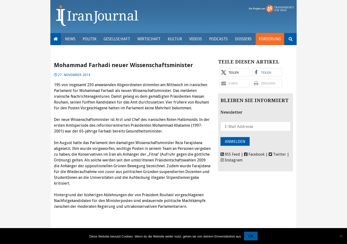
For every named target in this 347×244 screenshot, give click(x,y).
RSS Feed (230, 154)
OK (250, 236)
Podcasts (218, 39)
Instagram (231, 160)
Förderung (270, 39)
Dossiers (243, 39)
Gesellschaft (117, 39)
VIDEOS (195, 39)
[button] (234, 72)
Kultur (175, 39)
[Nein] (341, 236)
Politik (89, 39)
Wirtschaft (148, 39)
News (70, 39)
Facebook (254, 154)
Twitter (277, 154)
